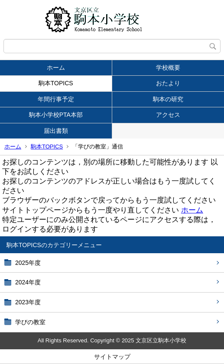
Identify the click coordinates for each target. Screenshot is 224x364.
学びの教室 (30, 322)
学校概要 (168, 67)
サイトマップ (112, 356)
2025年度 (28, 262)
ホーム (56, 67)
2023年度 (28, 302)
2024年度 (28, 282)
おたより (168, 83)
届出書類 (56, 130)
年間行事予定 (56, 99)
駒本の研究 (168, 99)
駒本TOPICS (56, 83)
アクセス (168, 114)
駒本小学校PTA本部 (56, 114)
